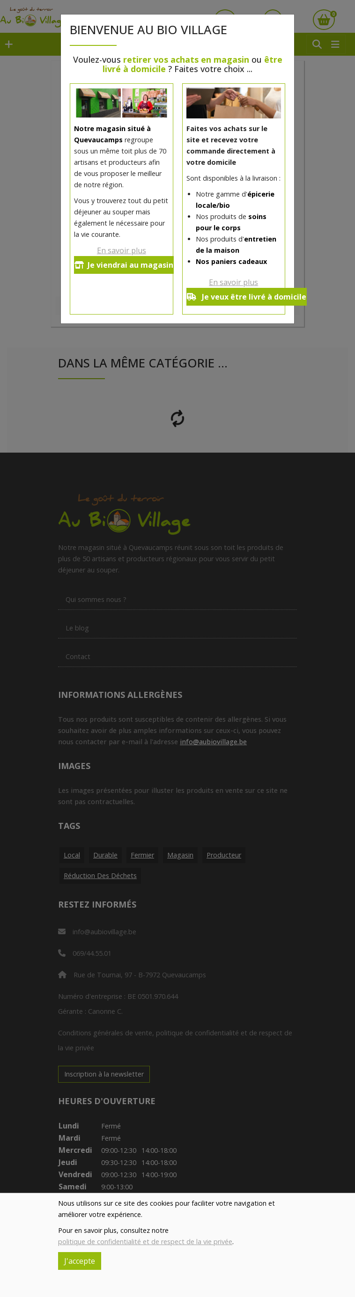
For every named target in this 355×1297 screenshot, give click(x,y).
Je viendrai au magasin (123, 265)
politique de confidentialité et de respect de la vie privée (145, 1241)
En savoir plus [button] (121, 250)
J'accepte (79, 1261)
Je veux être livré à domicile (246, 297)
